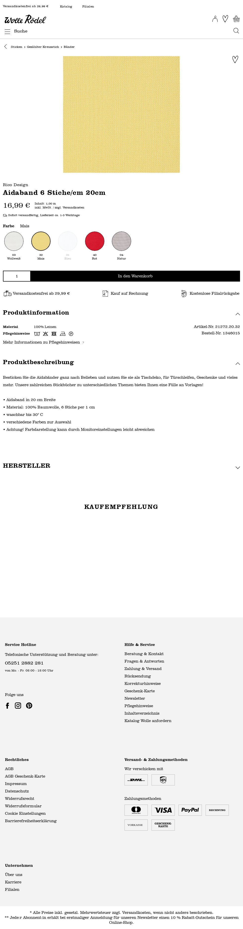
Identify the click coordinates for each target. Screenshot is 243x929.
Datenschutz (17, 791)
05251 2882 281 (24, 663)
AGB (9, 768)
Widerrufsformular (23, 806)
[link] (8, 705)
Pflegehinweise (138, 705)
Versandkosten (136, 912)
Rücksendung (137, 676)
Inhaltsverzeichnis (141, 713)
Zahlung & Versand (143, 668)
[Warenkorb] (236, 19)
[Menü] (6, 31)
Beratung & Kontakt (144, 653)
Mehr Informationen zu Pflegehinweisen (43, 342)
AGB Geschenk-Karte (25, 776)
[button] (7, 47)
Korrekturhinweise (142, 683)
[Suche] (122, 31)
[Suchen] (234, 31)
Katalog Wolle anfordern (147, 720)
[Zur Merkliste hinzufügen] (235, 60)
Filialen (88, 6)
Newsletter (134, 698)
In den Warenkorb (135, 276)
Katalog (66, 6)
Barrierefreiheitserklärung (31, 820)
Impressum (16, 783)
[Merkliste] (225, 19)
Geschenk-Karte (139, 691)
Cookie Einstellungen (25, 813)
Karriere (13, 882)
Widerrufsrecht (19, 798)
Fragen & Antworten (144, 661)
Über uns (13, 874)
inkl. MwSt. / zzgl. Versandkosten (59, 207)
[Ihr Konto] (215, 17)
